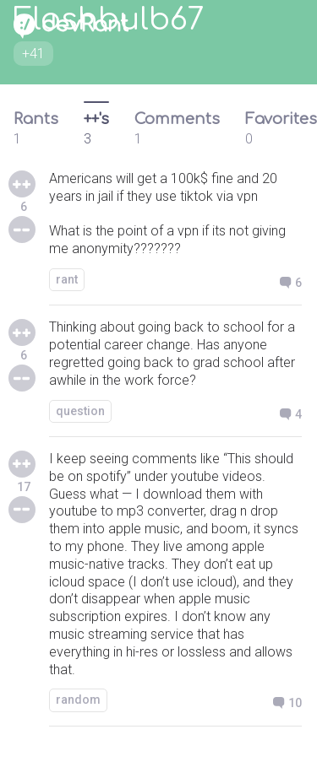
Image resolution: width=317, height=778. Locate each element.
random (78, 699)
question (80, 411)
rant (67, 279)
